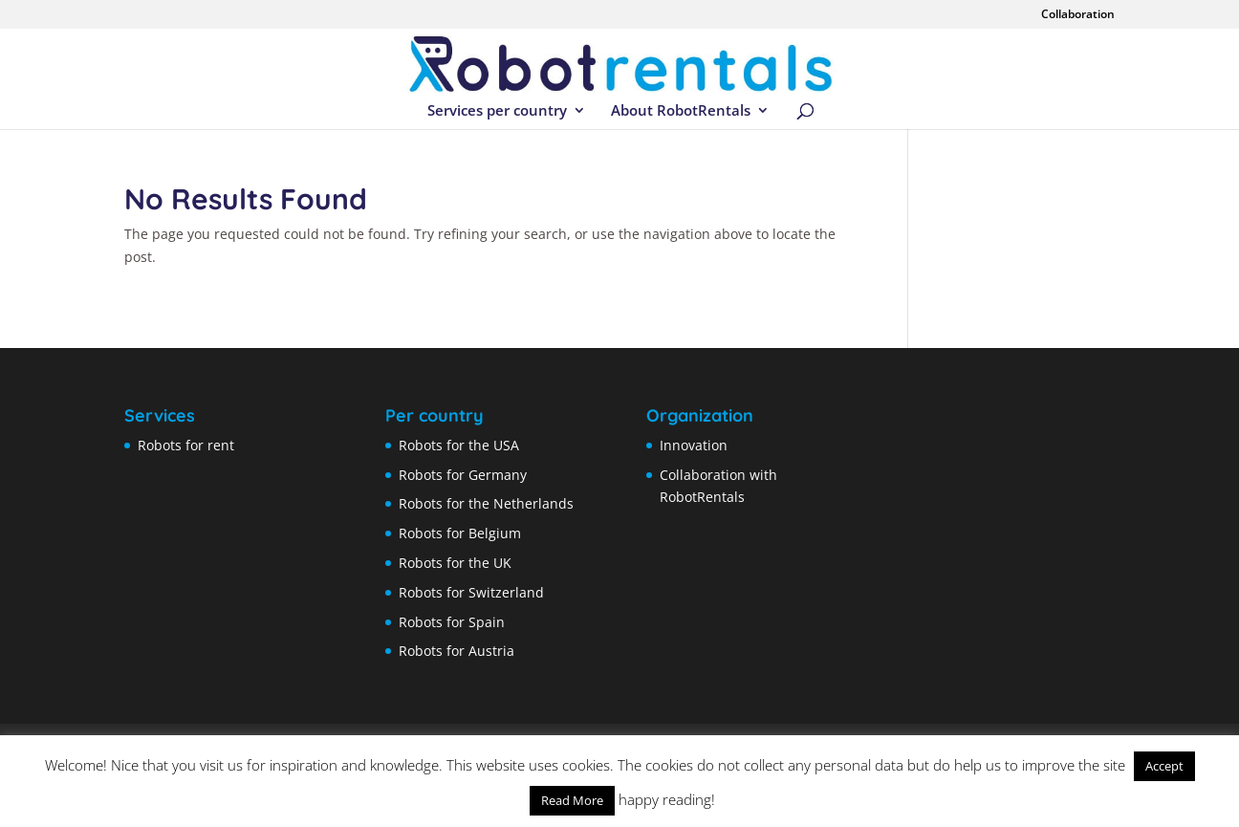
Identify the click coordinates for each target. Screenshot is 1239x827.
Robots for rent (186, 445)
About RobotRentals (680, 111)
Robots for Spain (452, 622)
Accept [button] (1164, 765)
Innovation (694, 445)
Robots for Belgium (460, 533)
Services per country (497, 111)
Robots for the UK (455, 563)
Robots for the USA (459, 445)
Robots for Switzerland (471, 592)
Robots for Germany (463, 475)
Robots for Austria (456, 651)
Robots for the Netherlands (486, 503)
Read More (572, 800)
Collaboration (1078, 15)
